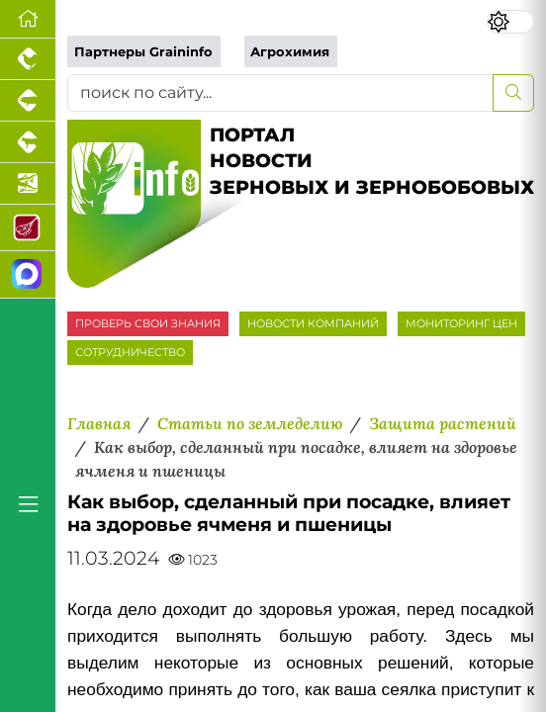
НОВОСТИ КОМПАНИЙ (313, 323)
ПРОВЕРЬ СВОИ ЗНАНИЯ (148, 323)
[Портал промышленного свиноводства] (27, 101)
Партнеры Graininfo (143, 51)
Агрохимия (289, 51)
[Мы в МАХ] (27, 274)
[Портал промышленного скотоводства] (27, 142)
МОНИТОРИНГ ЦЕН (461, 323)
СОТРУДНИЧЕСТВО (130, 352)
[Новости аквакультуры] (27, 184)
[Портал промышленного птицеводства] (27, 59)
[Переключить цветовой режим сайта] (510, 22)
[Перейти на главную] (27, 19)
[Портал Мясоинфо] (27, 228)
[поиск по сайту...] (280, 93)
